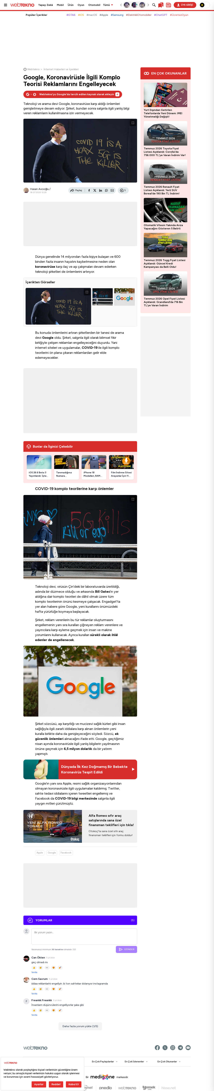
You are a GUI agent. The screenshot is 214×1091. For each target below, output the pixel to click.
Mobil (60, 5)
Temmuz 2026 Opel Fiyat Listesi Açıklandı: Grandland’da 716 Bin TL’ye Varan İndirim (164, 302)
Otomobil (94, 5)
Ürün (71, 5)
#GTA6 (71, 15)
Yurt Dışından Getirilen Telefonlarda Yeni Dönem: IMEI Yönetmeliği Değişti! (163, 113)
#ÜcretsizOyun (179, 15)
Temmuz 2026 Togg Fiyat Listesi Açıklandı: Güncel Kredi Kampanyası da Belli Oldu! (164, 263)
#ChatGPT (160, 15)
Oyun (81, 5)
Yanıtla (34, 972)
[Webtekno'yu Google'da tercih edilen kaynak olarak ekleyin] (72, 94)
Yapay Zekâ (45, 5)
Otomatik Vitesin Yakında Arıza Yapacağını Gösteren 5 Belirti (163, 227)
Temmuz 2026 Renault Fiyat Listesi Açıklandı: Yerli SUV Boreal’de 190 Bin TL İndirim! (161, 190)
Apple (40, 852)
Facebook (66, 852)
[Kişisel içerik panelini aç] (168, 5)
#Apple (104, 15)
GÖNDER (126, 949)
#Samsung (117, 15)
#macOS (92, 15)
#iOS (81, 15)
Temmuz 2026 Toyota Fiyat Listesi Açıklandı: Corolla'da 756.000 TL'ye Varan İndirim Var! (165, 152)
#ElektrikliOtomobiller (138, 15)
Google (52, 852)
